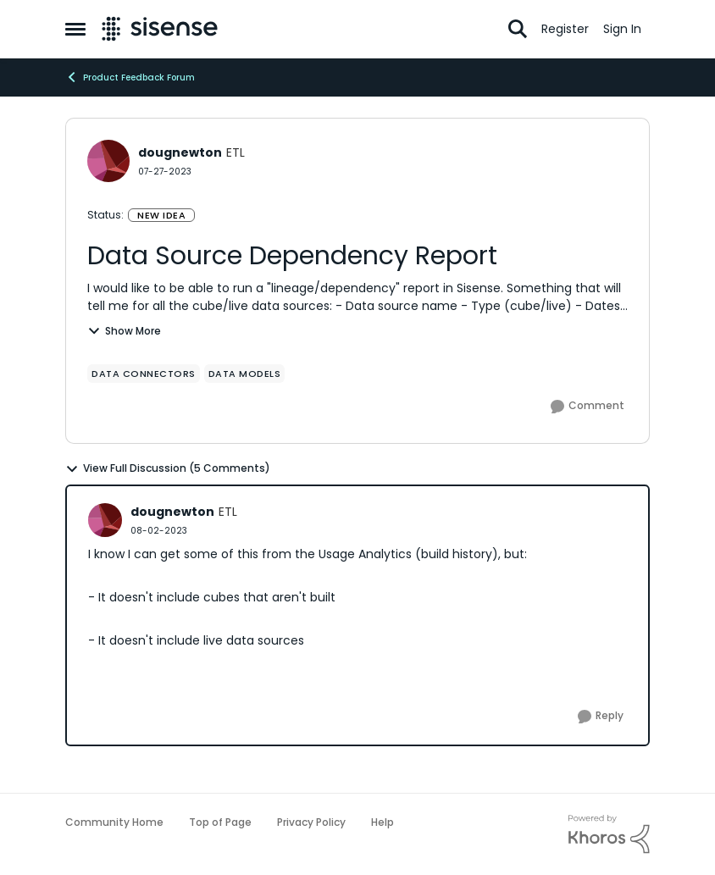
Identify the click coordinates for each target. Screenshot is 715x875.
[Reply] (600, 717)
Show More (124, 331)
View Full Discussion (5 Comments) (167, 468)
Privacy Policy (311, 822)
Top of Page (220, 822)
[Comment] (587, 407)
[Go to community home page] (159, 29)
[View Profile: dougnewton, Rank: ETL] (108, 161)
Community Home (114, 822)
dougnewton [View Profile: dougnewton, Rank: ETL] (180, 152)
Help (382, 822)
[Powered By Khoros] (609, 834)
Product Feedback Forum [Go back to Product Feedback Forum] (130, 77)
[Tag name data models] (244, 373)
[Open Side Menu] (75, 29)
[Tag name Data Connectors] (143, 373)
